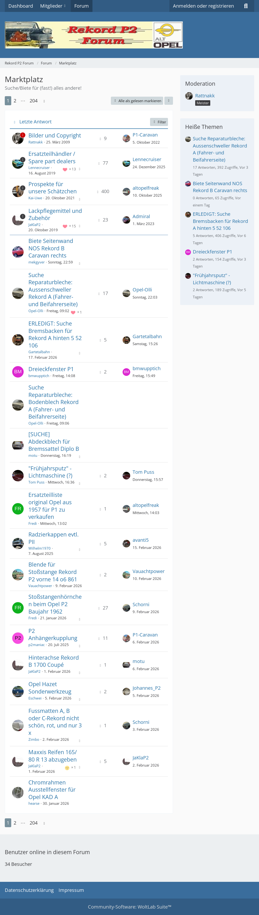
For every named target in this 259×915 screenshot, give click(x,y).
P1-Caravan (145, 134)
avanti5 (141, 540)
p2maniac (36, 644)
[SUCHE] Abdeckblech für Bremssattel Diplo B (53, 441)
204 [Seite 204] (34, 100)
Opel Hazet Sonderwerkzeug (49, 687)
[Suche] (245, 6)
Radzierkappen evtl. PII (53, 538)
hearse (33, 803)
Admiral (141, 216)
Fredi (32, 523)
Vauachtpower (40, 585)
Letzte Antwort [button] (35, 121)
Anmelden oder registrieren (203, 6)
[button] (168, 101)
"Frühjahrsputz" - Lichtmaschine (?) (50, 471)
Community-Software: (129, 907)
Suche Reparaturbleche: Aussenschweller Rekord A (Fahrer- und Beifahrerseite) (53, 289)
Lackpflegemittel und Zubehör (55, 214)
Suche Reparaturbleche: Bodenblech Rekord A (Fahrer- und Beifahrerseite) (53, 402)
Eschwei (35, 698)
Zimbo (33, 739)
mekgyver (36, 262)
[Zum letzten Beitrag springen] (126, 138)
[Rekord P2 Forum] (129, 35)
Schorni (141, 604)
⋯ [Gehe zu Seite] (23, 100)
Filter (159, 122)
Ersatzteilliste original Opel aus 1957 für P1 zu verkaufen (50, 506)
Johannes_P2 (147, 688)
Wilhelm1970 (39, 548)
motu (32, 455)
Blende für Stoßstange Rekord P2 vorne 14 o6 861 (52, 572)
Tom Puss (36, 482)
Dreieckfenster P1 (51, 369)
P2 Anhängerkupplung (52, 634)
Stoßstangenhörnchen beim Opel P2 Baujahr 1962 (55, 604)
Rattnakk (35, 142)
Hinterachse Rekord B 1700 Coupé (53, 661)
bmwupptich (38, 375)
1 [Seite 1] (8, 100)
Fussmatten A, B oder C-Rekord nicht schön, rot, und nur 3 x (55, 721)
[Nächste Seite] (44, 100)
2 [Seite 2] (15, 100)
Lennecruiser (39, 167)
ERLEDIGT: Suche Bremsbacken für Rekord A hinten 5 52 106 (55, 334)
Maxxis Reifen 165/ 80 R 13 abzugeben (52, 755)
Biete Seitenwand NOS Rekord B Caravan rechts (50, 248)
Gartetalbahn (39, 351)
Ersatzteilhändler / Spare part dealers (52, 157)
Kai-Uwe (35, 197)
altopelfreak (146, 188)
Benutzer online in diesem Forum (47, 852)
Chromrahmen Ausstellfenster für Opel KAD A (52, 789)
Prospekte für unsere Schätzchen (52, 187)
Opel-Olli (35, 310)
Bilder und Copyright (54, 135)
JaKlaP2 (34, 224)
